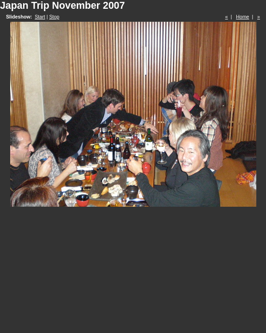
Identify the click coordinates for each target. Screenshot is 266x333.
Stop (54, 16)
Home (242, 16)
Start (40, 16)
